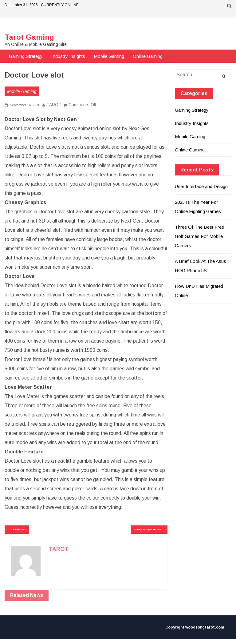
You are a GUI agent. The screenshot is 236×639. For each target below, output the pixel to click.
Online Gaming (148, 56)
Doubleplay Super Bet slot (147, 529)
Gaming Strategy (26, 56)
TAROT (53, 104)
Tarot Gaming (29, 37)
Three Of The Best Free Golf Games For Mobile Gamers (199, 236)
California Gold (19, 529)
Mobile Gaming (109, 56)
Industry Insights (68, 56)
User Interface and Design (201, 186)
